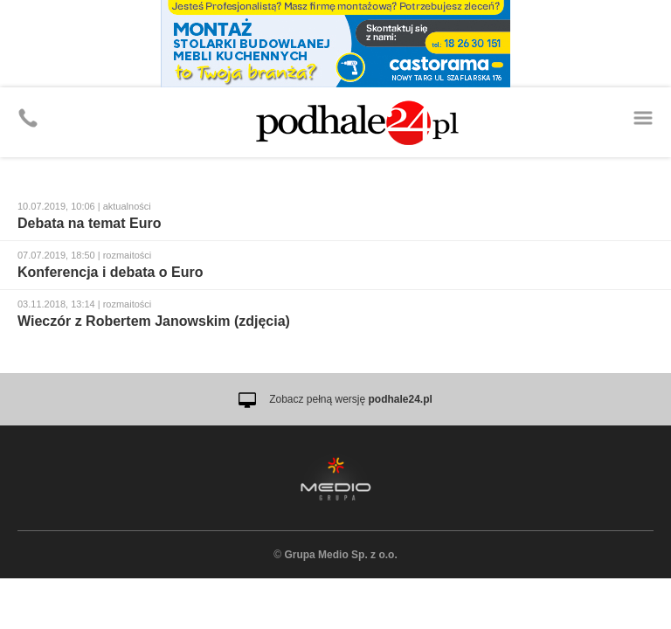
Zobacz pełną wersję (350, 399)
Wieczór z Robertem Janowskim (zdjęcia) (153, 321)
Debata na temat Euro (89, 223)
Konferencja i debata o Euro (110, 272)
